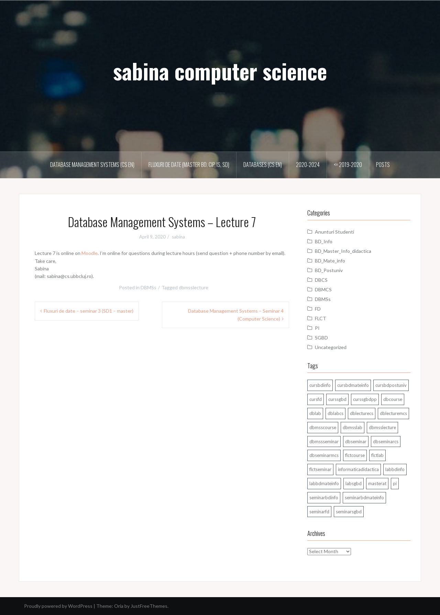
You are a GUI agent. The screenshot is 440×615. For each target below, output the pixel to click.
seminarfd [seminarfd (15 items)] (319, 511)
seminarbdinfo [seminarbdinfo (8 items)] (323, 497)
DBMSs (148, 287)
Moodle (89, 253)
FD (318, 309)
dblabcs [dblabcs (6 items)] (335, 413)
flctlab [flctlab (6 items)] (377, 455)
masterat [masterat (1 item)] (377, 483)
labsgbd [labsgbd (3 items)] (353, 483)
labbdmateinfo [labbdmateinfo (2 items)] (324, 483)
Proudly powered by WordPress (58, 606)
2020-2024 (308, 164)
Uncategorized (330, 347)
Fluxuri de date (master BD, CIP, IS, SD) (188, 164)
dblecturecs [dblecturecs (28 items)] (361, 413)
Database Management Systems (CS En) (92, 164)
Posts (383, 164)
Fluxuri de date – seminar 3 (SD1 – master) (88, 311)
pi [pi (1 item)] (395, 483)
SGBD (321, 337)
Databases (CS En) (262, 164)
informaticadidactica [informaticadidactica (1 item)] (358, 469)
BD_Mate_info (330, 261)
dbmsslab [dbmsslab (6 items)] (352, 427)
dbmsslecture (193, 287)
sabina (178, 236)
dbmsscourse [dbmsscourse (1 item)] (322, 427)
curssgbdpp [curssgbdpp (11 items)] (365, 399)
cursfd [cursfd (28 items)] (315, 399)
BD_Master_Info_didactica (343, 251)
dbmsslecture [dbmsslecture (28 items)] (382, 427)
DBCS (321, 280)
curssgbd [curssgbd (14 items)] (337, 399)
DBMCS (323, 289)
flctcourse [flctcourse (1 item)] (355, 455)
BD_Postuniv (329, 270)
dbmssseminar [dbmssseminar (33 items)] (324, 441)
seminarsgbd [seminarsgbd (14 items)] (349, 511)
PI (317, 328)
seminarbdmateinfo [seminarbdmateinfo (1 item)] (364, 497)
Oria (118, 606)
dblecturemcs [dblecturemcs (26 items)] (393, 413)
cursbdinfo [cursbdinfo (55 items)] (320, 385)
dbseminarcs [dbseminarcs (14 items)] (385, 441)
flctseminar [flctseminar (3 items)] (320, 469)
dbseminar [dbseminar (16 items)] (355, 441)
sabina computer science (220, 71)
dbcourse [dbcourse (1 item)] (392, 399)
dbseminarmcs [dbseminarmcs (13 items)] (324, 455)
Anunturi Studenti (334, 232)
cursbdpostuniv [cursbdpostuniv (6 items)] (391, 385)
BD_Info (323, 241)
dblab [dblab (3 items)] (315, 413)
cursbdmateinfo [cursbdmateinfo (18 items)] (353, 385)
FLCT (320, 318)
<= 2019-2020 (348, 164)
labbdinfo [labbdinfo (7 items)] (395, 469)
